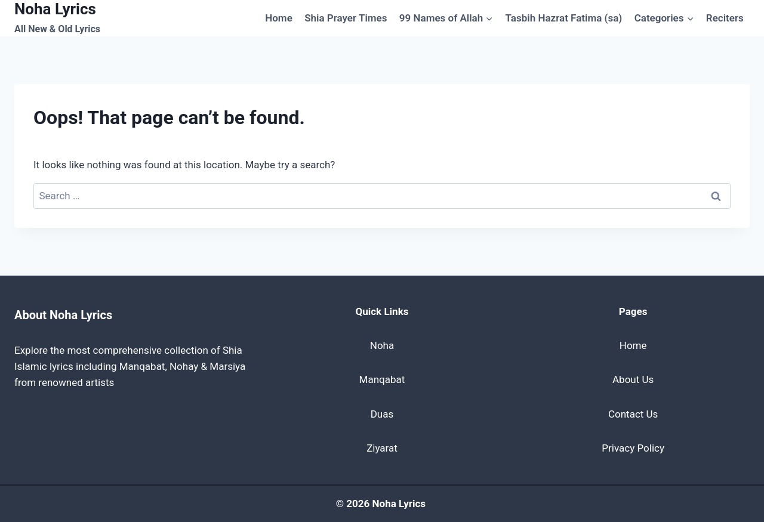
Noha (382, 345)
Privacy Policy (633, 448)
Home (278, 18)
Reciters (725, 18)
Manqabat (382, 379)
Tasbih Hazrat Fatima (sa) (564, 18)
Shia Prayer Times (345, 18)
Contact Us (633, 414)
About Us (633, 379)
